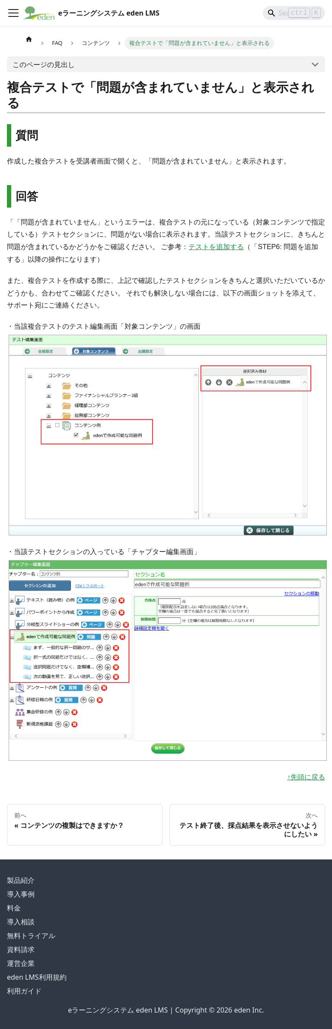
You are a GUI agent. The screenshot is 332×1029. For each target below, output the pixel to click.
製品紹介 (21, 880)
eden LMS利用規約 (37, 977)
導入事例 (21, 894)
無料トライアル (31, 935)
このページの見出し (44, 64)
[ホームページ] (29, 39)
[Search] (294, 13)
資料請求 (21, 949)
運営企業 (21, 963)
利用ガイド (24, 991)
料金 (14, 908)
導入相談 (21, 921)
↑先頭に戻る (306, 777)
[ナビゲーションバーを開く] (13, 12)
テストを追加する (216, 246)
